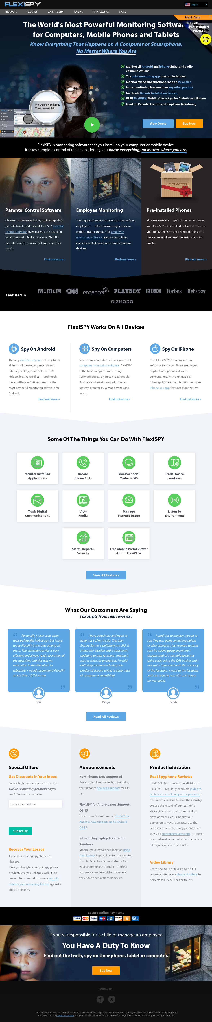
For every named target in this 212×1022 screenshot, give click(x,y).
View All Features (106, 575)
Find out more (53, 259)
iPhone (164, 66)
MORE (122, 11)
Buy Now (189, 123)
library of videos (187, 874)
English (199, 4)
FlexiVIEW (140, 98)
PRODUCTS (11, 11)
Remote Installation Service (158, 93)
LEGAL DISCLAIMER (65, 1015)
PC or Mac (184, 82)
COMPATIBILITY (55, 11)
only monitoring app (146, 76)
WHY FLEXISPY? (101, 11)
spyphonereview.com (176, 833)
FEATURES (32, 11)
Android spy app (31, 360)
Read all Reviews (106, 716)
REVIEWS (78, 11)
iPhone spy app (160, 388)
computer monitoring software (99, 365)
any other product (181, 87)
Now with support (108, 788)
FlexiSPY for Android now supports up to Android (104, 821)
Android (147, 66)
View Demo (158, 123)
